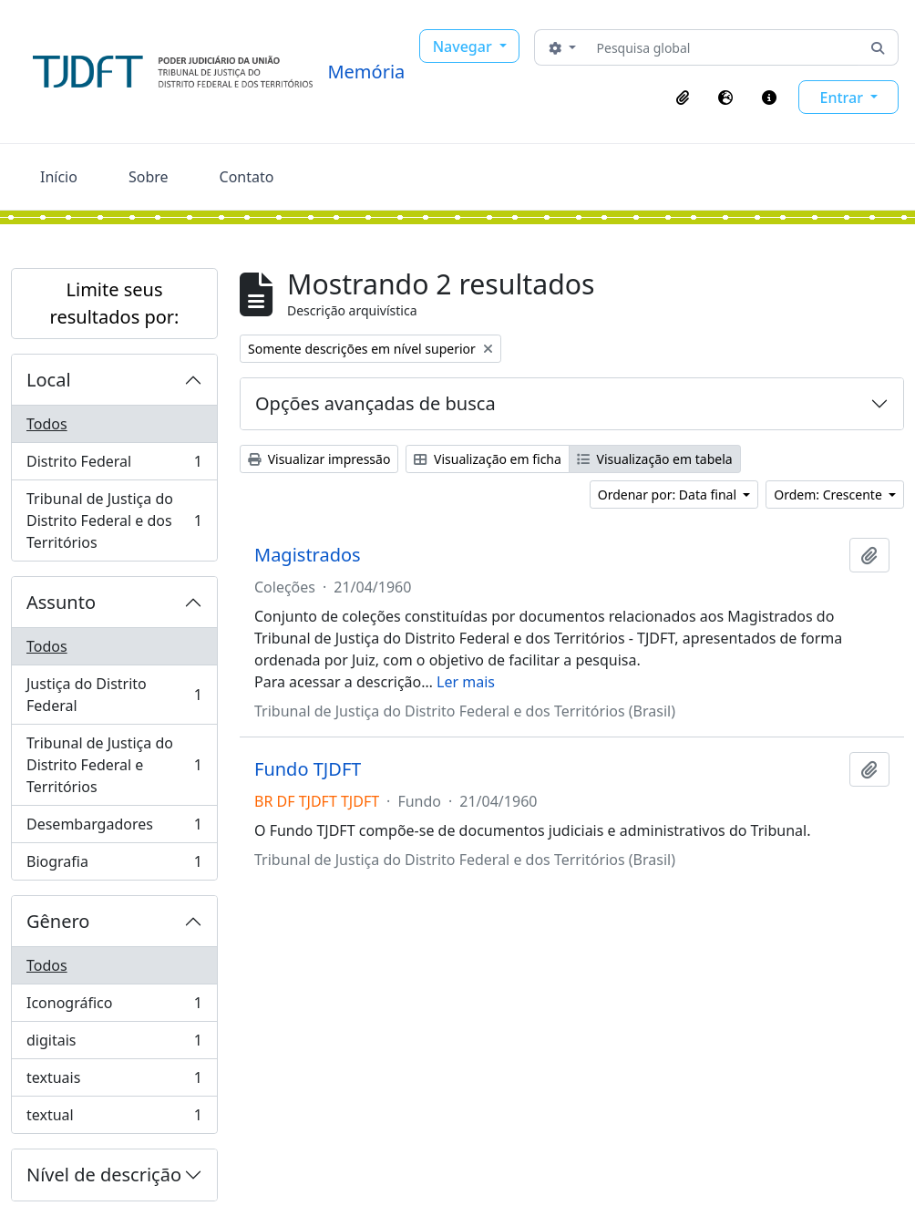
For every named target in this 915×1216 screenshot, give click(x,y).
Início (58, 177)
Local (48, 379)
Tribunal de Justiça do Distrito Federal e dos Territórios (114, 520)
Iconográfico (114, 1007)
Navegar (464, 46)
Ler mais (466, 682)
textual (114, 1118)
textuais (114, 1082)
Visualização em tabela (655, 459)
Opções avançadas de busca (375, 403)
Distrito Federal (114, 465)
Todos (46, 424)
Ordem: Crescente (829, 494)
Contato (247, 177)
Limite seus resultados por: (115, 303)
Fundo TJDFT (307, 769)
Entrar (843, 98)
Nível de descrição (103, 1174)
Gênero (57, 921)
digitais (114, 1044)
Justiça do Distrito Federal (114, 695)
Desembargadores (114, 828)
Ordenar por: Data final (669, 494)
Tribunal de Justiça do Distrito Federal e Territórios (114, 765)
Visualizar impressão (319, 459)
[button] (683, 97)
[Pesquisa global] (724, 47)
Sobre (149, 177)
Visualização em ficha (487, 459)
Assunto (61, 602)
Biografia (114, 865)
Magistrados (307, 555)
